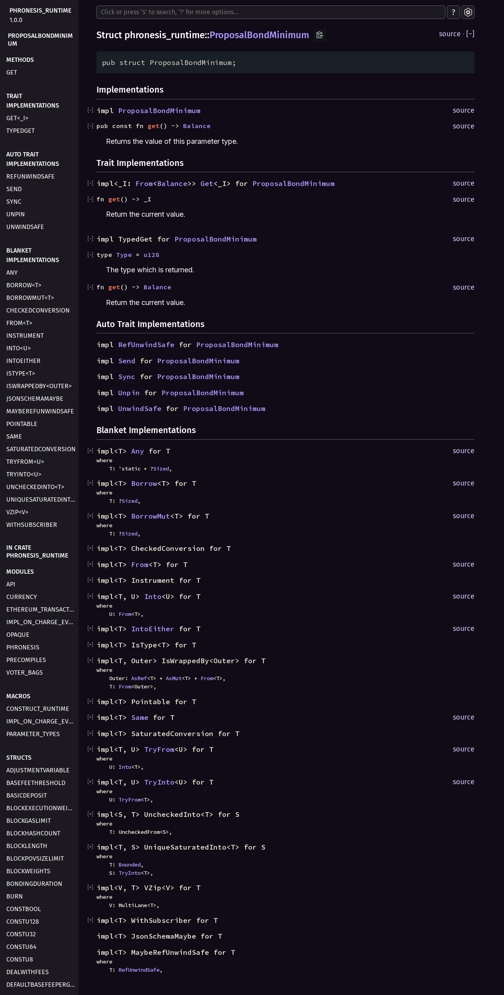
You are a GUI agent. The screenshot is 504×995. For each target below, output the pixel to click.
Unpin (15, 214)
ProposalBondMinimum (40, 39)
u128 (151, 255)
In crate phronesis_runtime (37, 551)
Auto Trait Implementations (32, 159)
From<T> (19, 323)
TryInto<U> (23, 474)
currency (21, 597)
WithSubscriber (31, 524)
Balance (197, 126)
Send (14, 189)
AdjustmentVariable (38, 770)
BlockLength (26, 846)
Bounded (130, 864)
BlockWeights (28, 871)
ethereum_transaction (41, 609)
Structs (19, 757)
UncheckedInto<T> (35, 487)
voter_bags (24, 672)
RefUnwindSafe (30, 176)
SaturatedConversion (41, 449)
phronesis (22, 647)
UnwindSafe (25, 227)
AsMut (174, 678)
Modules (20, 571)
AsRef (139, 678)
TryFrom (159, 749)
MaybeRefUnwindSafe (40, 411)
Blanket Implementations (32, 255)
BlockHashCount (33, 833)
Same (14, 436)
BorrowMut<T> (30, 297)
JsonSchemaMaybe (34, 398)
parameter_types (33, 734)
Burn (14, 896)
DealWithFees (27, 972)
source (450, 34)
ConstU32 (21, 934)
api (10, 584)
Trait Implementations (32, 100)
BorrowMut (150, 516)
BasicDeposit (26, 795)
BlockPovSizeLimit (35, 858)
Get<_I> (17, 118)
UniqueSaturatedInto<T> (41, 499)
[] (470, 34)
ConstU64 (21, 946)
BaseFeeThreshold (35, 783)
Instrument (25, 335)
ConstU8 (19, 959)
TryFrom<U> (25, 461)
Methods (20, 59)
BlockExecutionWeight (41, 808)
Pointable (21, 424)
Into (152, 596)
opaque (18, 634)
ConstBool (23, 909)
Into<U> (18, 348)
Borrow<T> (23, 285)
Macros (18, 696)
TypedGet (20, 130)
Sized (161, 468)
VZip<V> (17, 512)
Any (12, 272)
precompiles (26, 660)
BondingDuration (34, 883)
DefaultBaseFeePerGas (41, 984)
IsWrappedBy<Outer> (39, 386)
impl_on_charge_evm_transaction (41, 622)
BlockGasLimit (28, 820)
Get (206, 183)
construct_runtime (37, 708)
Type (124, 255)
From (144, 183)
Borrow (144, 483)
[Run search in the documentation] (270, 12)
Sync (13, 201)
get (11, 72)
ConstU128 (22, 921)
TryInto (159, 782)
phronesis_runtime (40, 10)
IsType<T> (20, 373)
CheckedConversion (38, 310)
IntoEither (23, 361)
